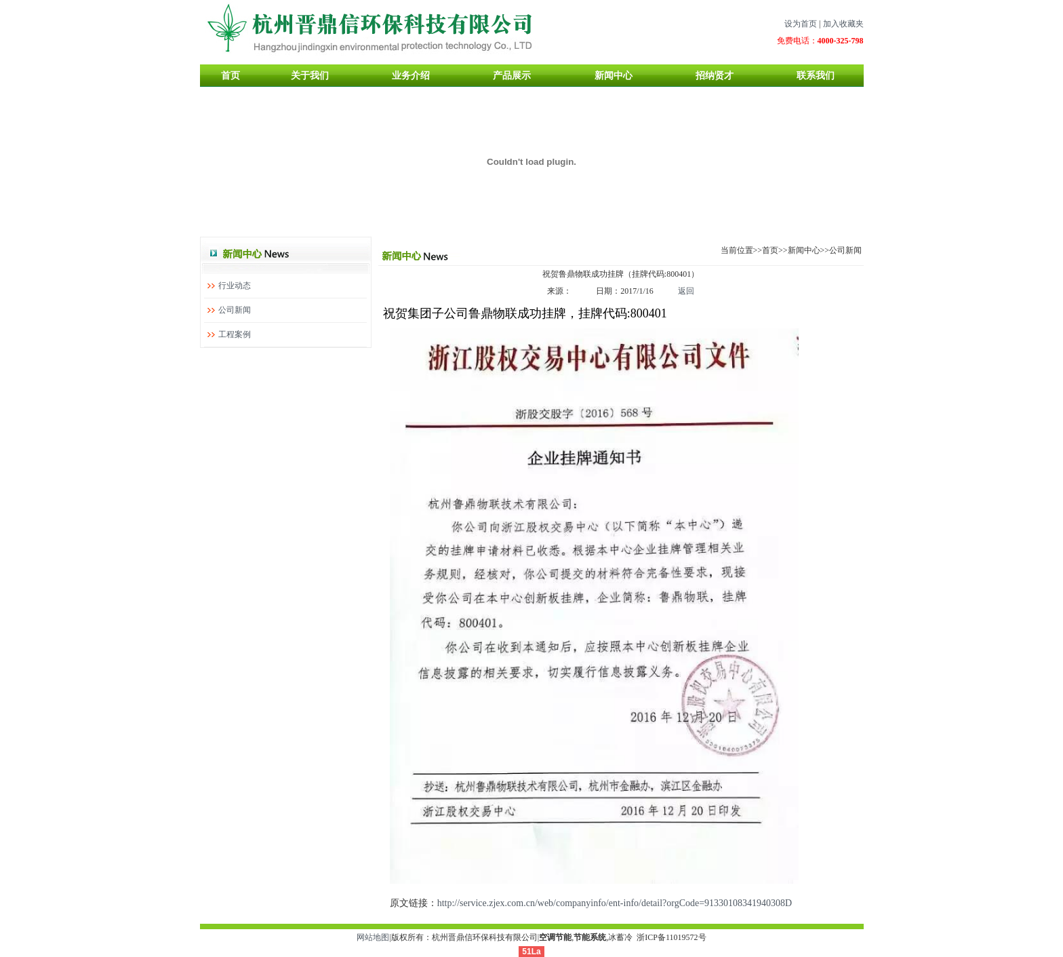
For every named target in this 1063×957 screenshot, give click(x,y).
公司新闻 (234, 310)
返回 (686, 291)
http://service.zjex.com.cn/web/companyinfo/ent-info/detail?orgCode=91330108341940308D (615, 903)
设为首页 (800, 23)
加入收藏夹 (843, 23)
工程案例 (234, 334)
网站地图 (373, 937)
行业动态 (234, 285)
